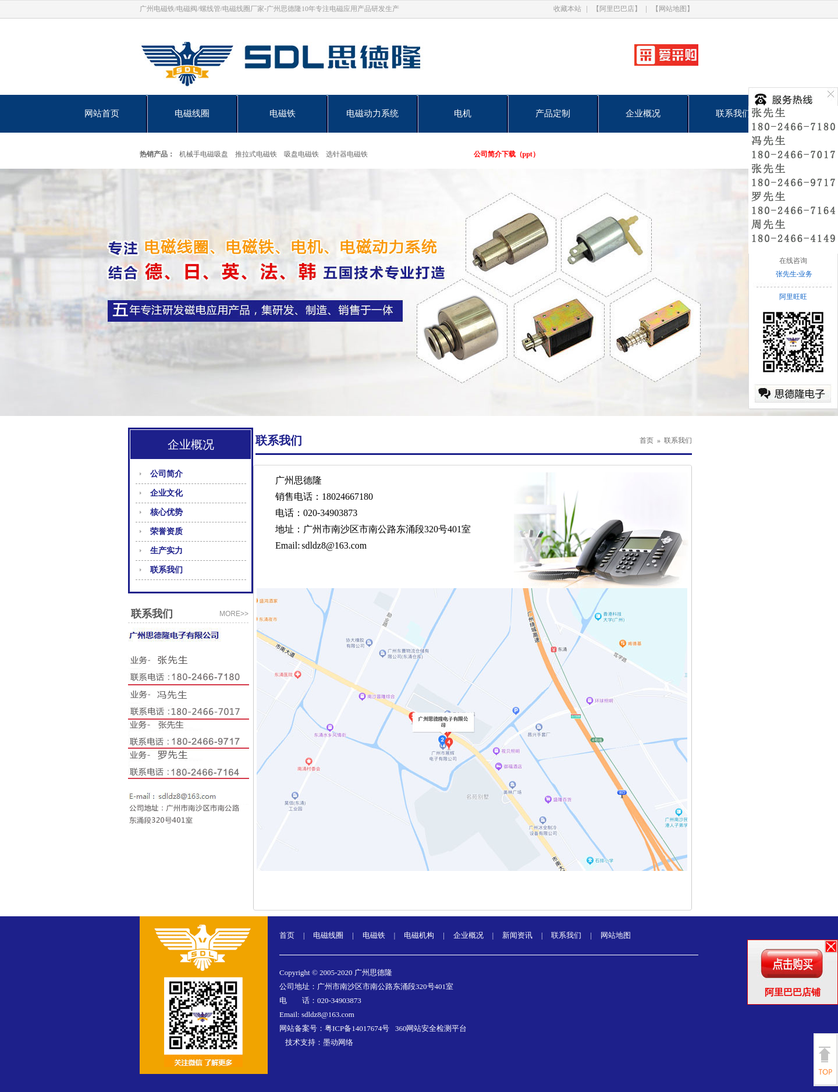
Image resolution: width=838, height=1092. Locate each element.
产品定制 (552, 113)
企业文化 (166, 493)
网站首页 (101, 113)
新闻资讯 (517, 935)
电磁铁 (282, 113)
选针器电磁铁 (347, 154)
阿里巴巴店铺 (793, 992)
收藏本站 (567, 9)
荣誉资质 (166, 531)
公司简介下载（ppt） (506, 154)
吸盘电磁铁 (301, 154)
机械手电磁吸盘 (203, 154)
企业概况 (643, 113)
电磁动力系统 (372, 113)
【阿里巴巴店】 (616, 9)
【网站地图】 (673, 9)
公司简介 (166, 473)
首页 (647, 440)
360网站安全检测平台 (431, 1028)
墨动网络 (338, 1042)
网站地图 (616, 935)
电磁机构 (419, 935)
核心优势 (166, 512)
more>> (233, 614)
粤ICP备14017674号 (357, 1028)
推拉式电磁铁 (256, 154)
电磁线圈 (192, 113)
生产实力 (166, 550)
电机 (462, 113)
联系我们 (733, 113)
